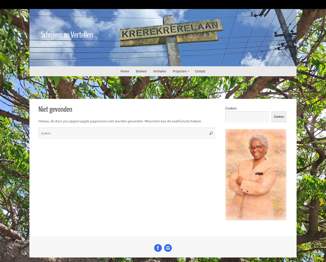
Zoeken (231, 108)
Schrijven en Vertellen (67, 35)
